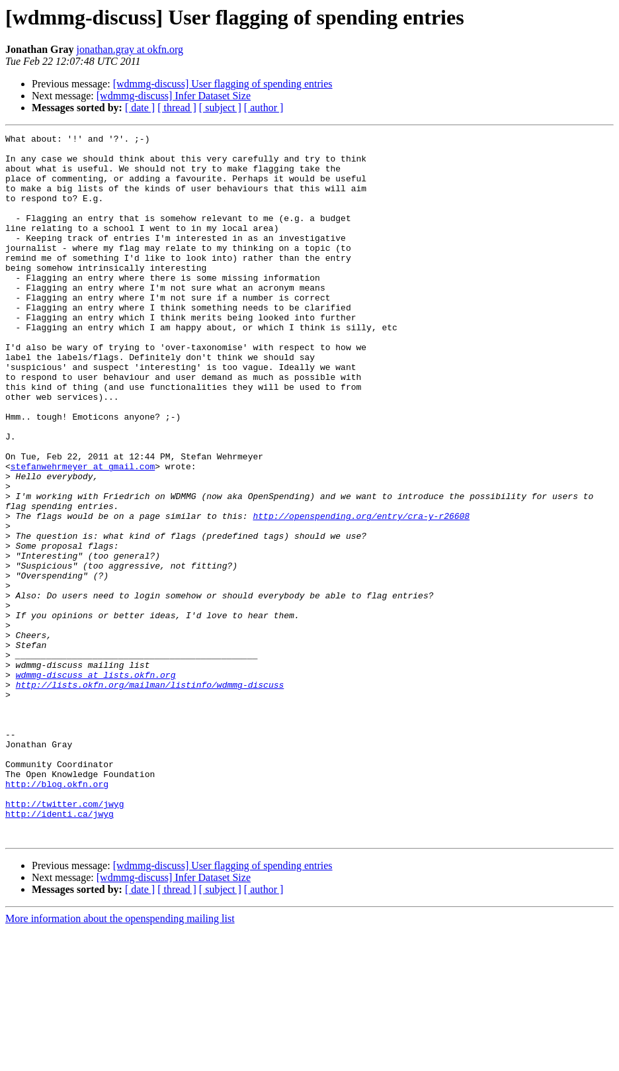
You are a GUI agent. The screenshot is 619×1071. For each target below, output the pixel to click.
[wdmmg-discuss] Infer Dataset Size (174, 95)
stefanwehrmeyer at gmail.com (83, 533)
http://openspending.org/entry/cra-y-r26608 (361, 593)
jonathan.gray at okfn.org (130, 49)
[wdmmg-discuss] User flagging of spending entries (223, 83)
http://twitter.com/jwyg (64, 939)
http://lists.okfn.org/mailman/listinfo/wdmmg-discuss (150, 796)
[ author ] (264, 107)
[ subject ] (220, 107)
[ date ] (140, 107)
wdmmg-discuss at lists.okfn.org (96, 784)
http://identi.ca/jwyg (59, 950)
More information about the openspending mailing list (120, 1059)
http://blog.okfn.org (56, 915)
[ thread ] (176, 107)
